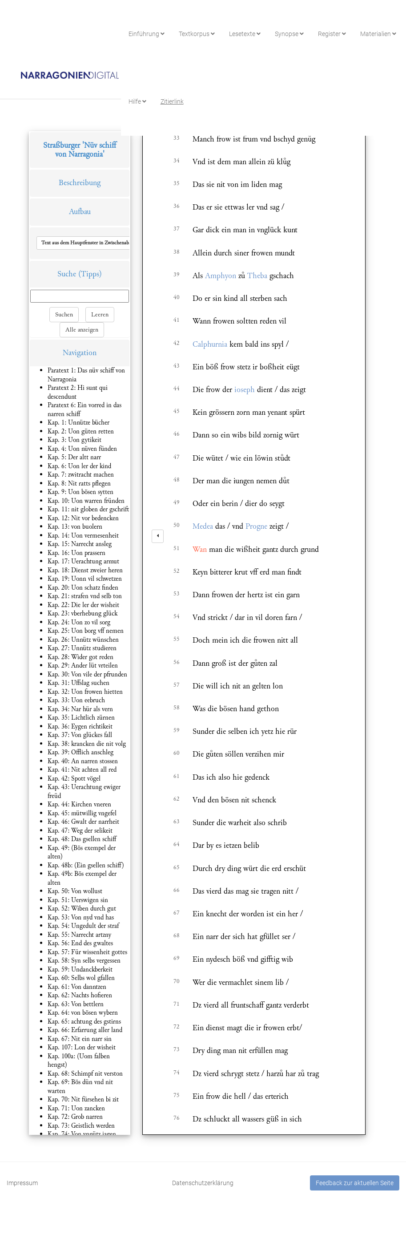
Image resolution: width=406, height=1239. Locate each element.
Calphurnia (210, 344)
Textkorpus (197, 33)
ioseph (244, 389)
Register (332, 33)
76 (176, 1117)
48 (176, 479)
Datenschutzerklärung (202, 1182)
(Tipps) (90, 273)
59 (176, 730)
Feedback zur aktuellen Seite (355, 1182)
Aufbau (80, 211)
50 (176, 525)
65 (176, 867)
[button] (99, 243)
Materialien (378, 33)
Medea (203, 526)
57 (176, 684)
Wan (200, 549)
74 (176, 1072)
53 (176, 593)
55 (176, 639)
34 (176, 160)
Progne (256, 526)
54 (176, 616)
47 (176, 457)
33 (176, 138)
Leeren (100, 314)
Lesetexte (245, 33)
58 (176, 707)
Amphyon (220, 275)
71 (176, 1004)
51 (176, 548)
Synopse (289, 33)
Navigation (79, 352)
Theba (257, 275)
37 (176, 228)
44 (176, 388)
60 (176, 753)
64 (176, 844)
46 (176, 433)
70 (176, 981)
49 (176, 502)
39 (176, 274)
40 (176, 297)
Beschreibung (79, 182)
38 (176, 251)
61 (176, 776)
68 (176, 935)
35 (176, 183)
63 (176, 821)
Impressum (22, 1182)
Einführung (147, 33)
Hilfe (137, 101)
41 (176, 320)
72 (176, 1026)
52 (176, 571)
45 (176, 411)
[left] (158, 536)
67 (176, 912)
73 (176, 1049)
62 (176, 798)
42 (176, 343)
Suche (66, 273)
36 (176, 206)
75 (176, 1095)
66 (176, 890)
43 (176, 365)
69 (176, 958)
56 (176, 662)
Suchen (64, 314)
